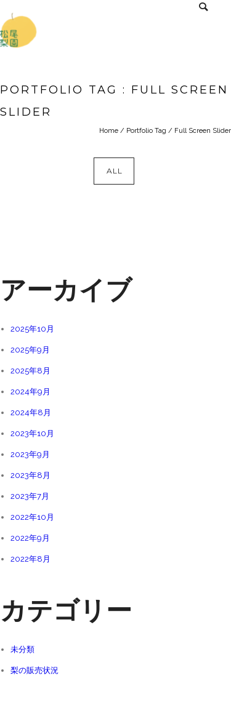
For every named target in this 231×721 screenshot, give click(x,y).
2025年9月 (30, 349)
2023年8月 (30, 475)
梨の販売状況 (34, 670)
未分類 (22, 649)
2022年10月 (32, 517)
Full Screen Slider (202, 131)
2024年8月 (30, 412)
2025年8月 (30, 370)
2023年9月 (30, 454)
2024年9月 (30, 391)
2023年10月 (32, 433)
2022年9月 (30, 538)
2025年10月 (32, 328)
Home (108, 131)
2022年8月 (30, 559)
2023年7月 (29, 496)
